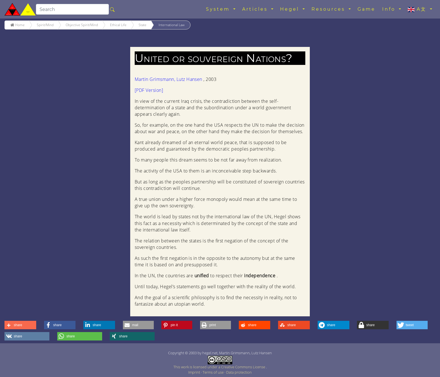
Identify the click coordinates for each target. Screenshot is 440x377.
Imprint (194, 372)
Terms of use (213, 372)
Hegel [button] (290, 9)
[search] (72, 9)
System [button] (219, 9)
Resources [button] (329, 9)
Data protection (239, 372)
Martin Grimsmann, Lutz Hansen (169, 79)
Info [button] (390, 9)
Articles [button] (256, 9)
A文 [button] (418, 9)
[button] (20, 325)
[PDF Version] (149, 90)
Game (366, 9)
